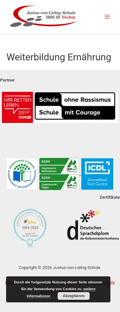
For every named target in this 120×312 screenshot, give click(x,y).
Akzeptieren (73, 296)
